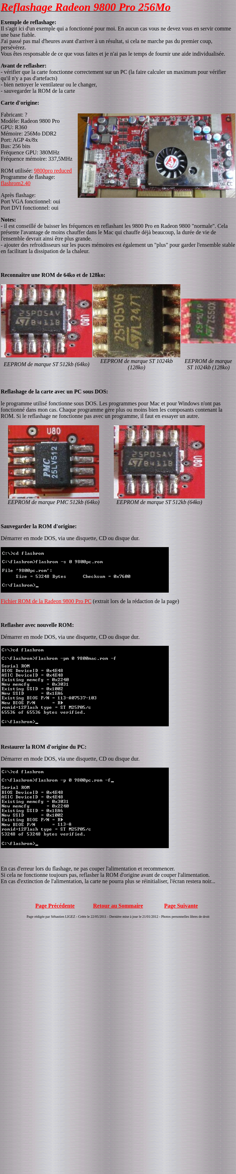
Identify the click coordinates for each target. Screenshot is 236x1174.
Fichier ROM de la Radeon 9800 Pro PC (46, 601)
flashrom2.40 (15, 183)
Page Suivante (181, 906)
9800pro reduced (53, 171)
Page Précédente (55, 906)
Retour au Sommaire (118, 906)
